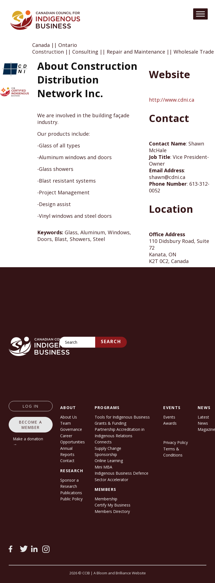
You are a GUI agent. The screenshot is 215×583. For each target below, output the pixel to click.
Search (111, 341)
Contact (67, 460)
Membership (106, 498)
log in (31, 406)
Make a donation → (28, 441)
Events (169, 417)
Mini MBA (103, 467)
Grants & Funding (110, 423)
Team (65, 423)
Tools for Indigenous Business (122, 417)
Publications (71, 492)
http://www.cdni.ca (171, 99)
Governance (71, 429)
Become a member (30, 424)
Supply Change (108, 448)
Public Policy (71, 498)
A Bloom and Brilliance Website (120, 572)
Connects (103, 442)
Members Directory (112, 511)
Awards (170, 423)
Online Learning (109, 460)
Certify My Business (112, 505)
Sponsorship (106, 454)
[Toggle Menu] (200, 13)
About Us (68, 417)
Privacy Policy (175, 442)
